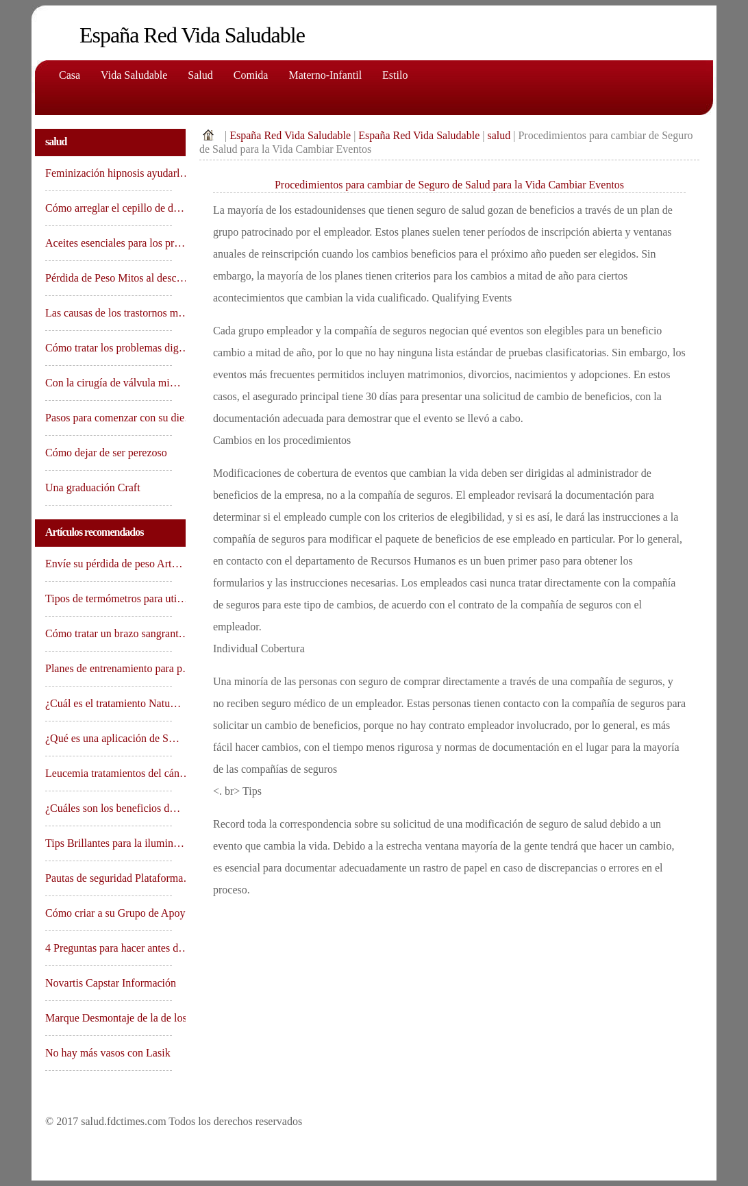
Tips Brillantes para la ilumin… (108, 843)
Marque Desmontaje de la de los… (108, 1018)
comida (251, 75)
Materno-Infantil (325, 75)
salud (498, 135)
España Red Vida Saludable (290, 135)
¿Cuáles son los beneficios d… (108, 808)
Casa (69, 75)
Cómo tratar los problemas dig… (108, 348)
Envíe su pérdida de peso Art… (108, 563)
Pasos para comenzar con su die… (108, 417)
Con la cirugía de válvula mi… (108, 382)
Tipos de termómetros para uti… (108, 598)
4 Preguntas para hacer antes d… (108, 948)
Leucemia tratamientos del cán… (108, 773)
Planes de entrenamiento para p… (108, 668)
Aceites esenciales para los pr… (108, 243)
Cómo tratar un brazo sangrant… (108, 633)
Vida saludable (134, 75)
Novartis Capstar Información (108, 983)
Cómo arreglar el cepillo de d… (108, 208)
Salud (200, 75)
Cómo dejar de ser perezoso (107, 452)
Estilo (395, 75)
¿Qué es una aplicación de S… (108, 738)
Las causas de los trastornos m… (108, 313)
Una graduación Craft (92, 487)
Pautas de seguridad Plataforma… (108, 878)
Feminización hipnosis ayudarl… (108, 173)
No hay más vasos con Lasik (108, 1053)
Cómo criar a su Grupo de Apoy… (108, 913)
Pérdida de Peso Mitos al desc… (108, 278)
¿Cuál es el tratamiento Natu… (108, 703)
